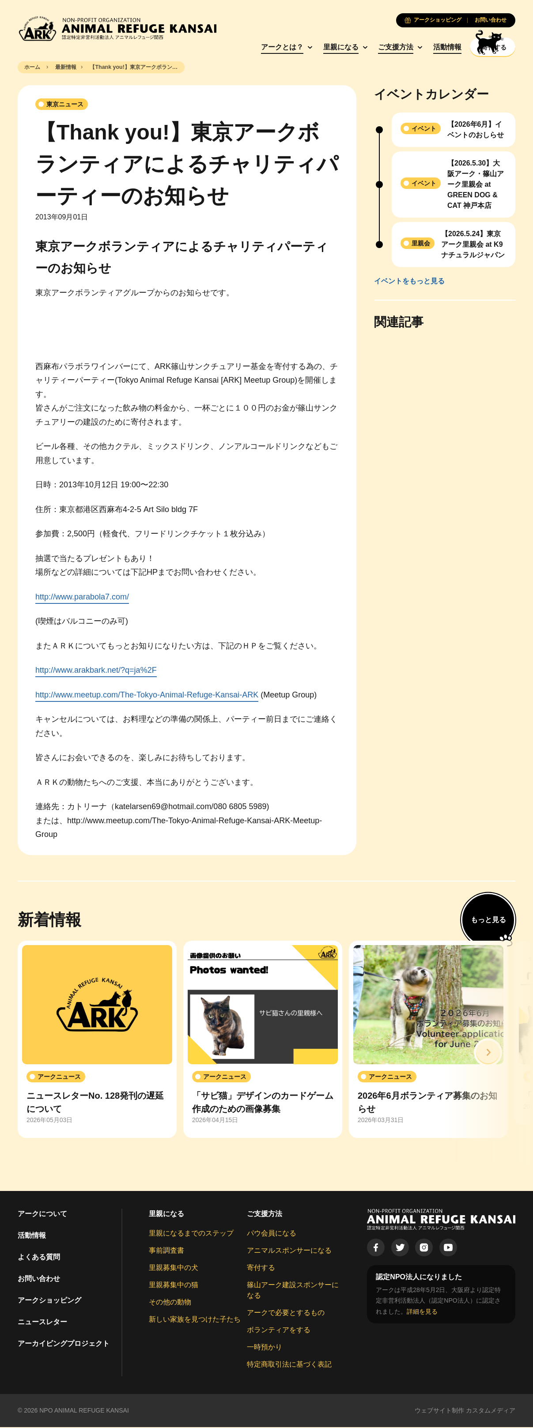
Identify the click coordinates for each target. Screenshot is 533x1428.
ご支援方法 (369, 47)
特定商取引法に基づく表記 (289, 1365)
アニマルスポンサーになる (289, 1251)
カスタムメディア (490, 1411)
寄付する (261, 1269)
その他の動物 (170, 1303)
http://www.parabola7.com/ (82, 597)
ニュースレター (42, 1323)
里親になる (314, 47)
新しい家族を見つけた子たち (195, 1320)
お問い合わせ (39, 1280)
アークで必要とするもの (286, 1314)
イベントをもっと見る (409, 282)
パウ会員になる (271, 1234)
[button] (488, 1054)
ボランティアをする (278, 1331)
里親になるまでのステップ (191, 1234)
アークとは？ (255, 47)
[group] (97, 1040)
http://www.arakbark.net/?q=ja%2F (96, 671)
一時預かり (264, 1348)
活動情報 (421, 47)
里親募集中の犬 (173, 1269)
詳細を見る (422, 1312)
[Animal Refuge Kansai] (117, 28)
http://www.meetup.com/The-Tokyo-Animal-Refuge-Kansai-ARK (146, 695)
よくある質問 (39, 1258)
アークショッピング (49, 1301)
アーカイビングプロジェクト (64, 1345)
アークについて (42, 1215)
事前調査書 (166, 1251)
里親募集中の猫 (173, 1286)
